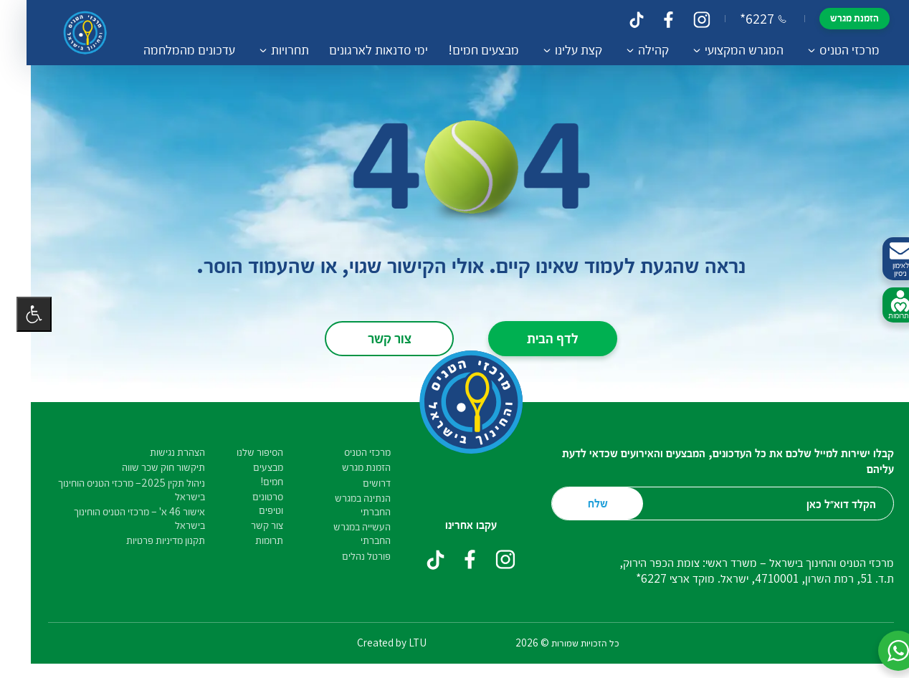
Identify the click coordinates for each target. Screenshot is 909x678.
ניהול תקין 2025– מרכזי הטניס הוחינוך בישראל (115, 489)
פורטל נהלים (349, 555)
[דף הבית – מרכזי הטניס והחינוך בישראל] (73, 32)
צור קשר (373, 338)
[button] (882, 651)
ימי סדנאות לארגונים (357, 49)
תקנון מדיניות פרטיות (149, 540)
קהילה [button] (632, 49)
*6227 (741, 18)
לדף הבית (536, 338)
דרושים (360, 482)
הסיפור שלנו (243, 451)
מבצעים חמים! (462, 49)
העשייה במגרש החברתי (345, 533)
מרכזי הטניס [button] (828, 49)
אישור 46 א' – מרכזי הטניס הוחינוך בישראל (123, 518)
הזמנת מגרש (833, 17)
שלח (581, 503)
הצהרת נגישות (161, 451)
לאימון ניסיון (884, 259)
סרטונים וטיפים (251, 503)
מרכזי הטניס (351, 451)
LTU (401, 642)
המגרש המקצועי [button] (722, 49)
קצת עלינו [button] (557, 49)
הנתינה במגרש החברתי (346, 504)
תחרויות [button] (268, 49)
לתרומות (884, 305)
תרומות (253, 540)
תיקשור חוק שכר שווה (147, 466)
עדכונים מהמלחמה (168, 49)
